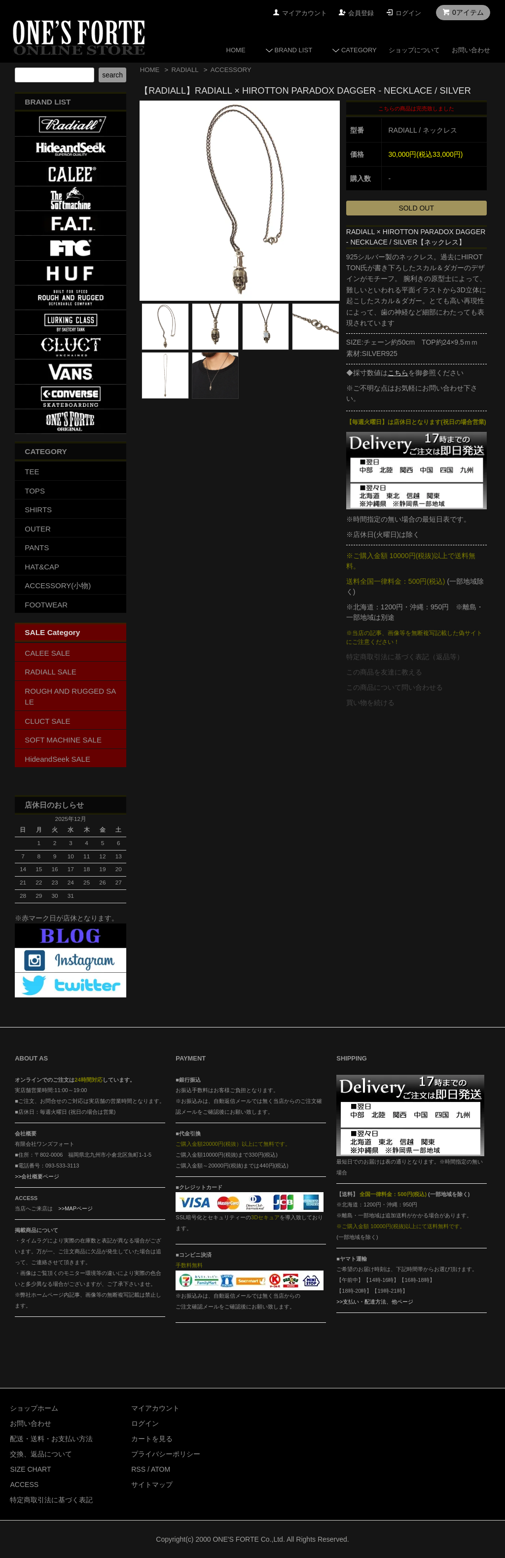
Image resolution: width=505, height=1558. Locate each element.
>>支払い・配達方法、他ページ (374, 1302)
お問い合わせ (471, 50)
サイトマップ (152, 1484)
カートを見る (152, 1439)
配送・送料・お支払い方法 (51, 1439)
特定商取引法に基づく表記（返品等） (405, 657)
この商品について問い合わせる (394, 687)
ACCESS (24, 1484)
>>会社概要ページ (37, 1176)
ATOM (160, 1469)
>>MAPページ (75, 1208)
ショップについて (414, 50)
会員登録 (361, 13)
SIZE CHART (30, 1469)
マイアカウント (304, 13)
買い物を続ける (370, 703)
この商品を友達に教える (384, 672)
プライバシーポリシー (165, 1454)
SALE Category (52, 632)
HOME (236, 50)
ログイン (408, 13)
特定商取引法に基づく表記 (51, 1500)
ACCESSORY (231, 69)
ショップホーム (34, 1408)
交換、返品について (41, 1454)
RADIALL (185, 69)
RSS (138, 1469)
